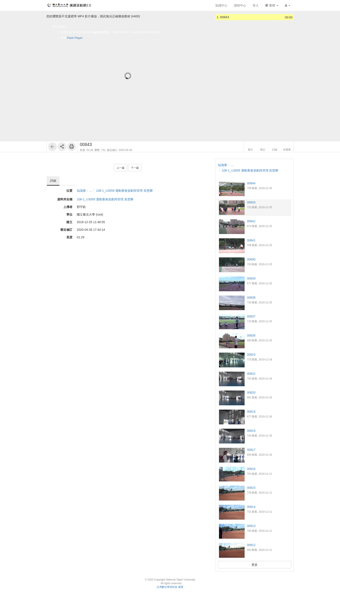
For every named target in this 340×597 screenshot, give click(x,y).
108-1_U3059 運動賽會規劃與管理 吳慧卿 (124, 190)
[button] (287, 5)
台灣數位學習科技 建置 (170, 587)
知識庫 (81, 190)
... (91, 190)
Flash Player (75, 37)
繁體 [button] (271, 5)
